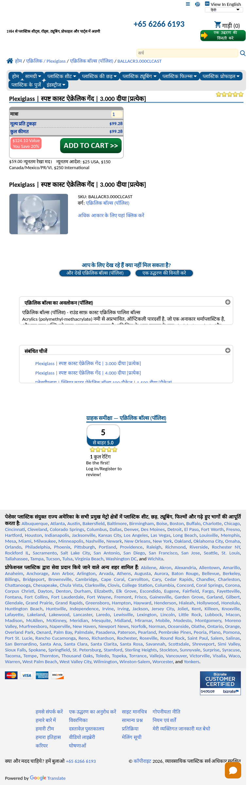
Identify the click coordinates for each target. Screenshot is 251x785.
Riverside (199, 547)
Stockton (168, 650)
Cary (156, 579)
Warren (12, 662)
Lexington (147, 614)
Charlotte (212, 523)
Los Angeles (136, 535)
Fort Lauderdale (67, 597)
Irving (123, 609)
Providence (131, 547)
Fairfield (191, 591)
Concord (185, 585)
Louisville (208, 535)
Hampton (121, 603)
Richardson (103, 638)
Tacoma (12, 656)
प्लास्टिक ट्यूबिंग (139, 76)
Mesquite (101, 620)
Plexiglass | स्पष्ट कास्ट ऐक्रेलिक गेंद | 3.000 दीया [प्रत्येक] (88, 363)
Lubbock (213, 614)
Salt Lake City (75, 553)
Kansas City (109, 535)
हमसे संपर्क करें (49, 712)
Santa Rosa (131, 644)
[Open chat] (233, 770)
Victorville (200, 656)
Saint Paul (198, 638)
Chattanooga (17, 585)
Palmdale (84, 632)
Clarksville (95, 585)
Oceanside (178, 626)
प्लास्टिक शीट (61, 76)
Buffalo (193, 523)
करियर (42, 746)
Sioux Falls (15, 650)
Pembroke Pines (175, 632)
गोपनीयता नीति (166, 712)
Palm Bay (63, 632)
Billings (12, 579)
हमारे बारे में (46, 720)
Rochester (127, 638)
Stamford (113, 650)
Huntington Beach (23, 609)
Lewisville (123, 614)
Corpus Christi (19, 591)
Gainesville (160, 597)
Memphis (230, 535)
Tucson (53, 559)
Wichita (155, 559)
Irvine (108, 609)
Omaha (232, 541)
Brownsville (60, 579)
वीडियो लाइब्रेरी (82, 737)
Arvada (106, 573)
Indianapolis (57, 535)
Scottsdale (178, 644)
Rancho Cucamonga (55, 638)
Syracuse (231, 650)
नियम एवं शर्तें (164, 720)
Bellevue (210, 573)
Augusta (142, 573)
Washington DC (121, 559)
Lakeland (36, 614)
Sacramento (45, 553)
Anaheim (14, 573)
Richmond (175, 547)
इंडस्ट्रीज (56, 85)
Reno (83, 638)
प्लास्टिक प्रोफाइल (221, 76)
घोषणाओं (77, 746)
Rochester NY (226, 547)
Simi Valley (229, 644)
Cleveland (37, 529)
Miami (25, 541)
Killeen (211, 609)
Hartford (13, 535)
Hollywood (208, 603)
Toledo (102, 656)
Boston (177, 523)
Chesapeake (45, 585)
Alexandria (185, 567)
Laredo (103, 614)
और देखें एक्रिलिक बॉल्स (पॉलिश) (95, 273)
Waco (234, 656)
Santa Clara (75, 644)
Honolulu (230, 603)
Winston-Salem (134, 662)
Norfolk (138, 626)
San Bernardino (21, 644)
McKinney (56, 620)
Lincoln (167, 614)
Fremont (123, 597)
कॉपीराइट (142, 761)
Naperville (60, 626)
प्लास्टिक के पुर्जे (26, 85)
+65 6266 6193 (159, 24)
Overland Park (19, 632)
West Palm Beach (40, 662)
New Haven (84, 626)
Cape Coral (112, 579)
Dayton (45, 591)
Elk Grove (126, 591)
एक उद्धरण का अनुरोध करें (92, 712)
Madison (14, 620)
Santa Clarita (104, 644)
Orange (232, 626)
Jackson (140, 609)
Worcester (162, 662)
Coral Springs (209, 585)
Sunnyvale (190, 650)
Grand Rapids (69, 603)
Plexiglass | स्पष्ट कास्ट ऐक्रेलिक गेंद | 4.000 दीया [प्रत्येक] (88, 373)
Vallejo (156, 656)
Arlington (86, 573)
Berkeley (231, 573)
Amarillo (231, 567)
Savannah (155, 644)
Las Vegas (160, 535)
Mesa (10, 541)
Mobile (163, 620)
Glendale (14, 603)
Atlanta (57, 523)
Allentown (209, 567)
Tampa (36, 559)
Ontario (215, 626)
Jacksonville (83, 535)
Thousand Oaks (77, 656)
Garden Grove (189, 597)
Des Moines (153, 529)
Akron (165, 567)
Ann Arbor (62, 573)
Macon (233, 614)
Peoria (200, 632)
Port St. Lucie (18, 638)
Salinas (233, 638)
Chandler (205, 579)
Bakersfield (94, 523)
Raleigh (153, 547)
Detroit (174, 529)
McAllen (34, 620)
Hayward (142, 603)
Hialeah (186, 603)
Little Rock (190, 614)
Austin (73, 523)
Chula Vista (71, 585)
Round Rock (172, 638)
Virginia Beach (89, 559)
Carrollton (138, 579)
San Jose (190, 553)
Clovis (114, 585)
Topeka (119, 656)
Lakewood (59, 614)
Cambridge (86, 579)
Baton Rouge (185, 573)
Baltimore (117, 523)
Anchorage (37, 573)
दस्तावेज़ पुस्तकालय (86, 729)
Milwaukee (45, 541)
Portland (107, 547)
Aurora (161, 573)
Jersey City (163, 609)
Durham (83, 591)
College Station (137, 585)
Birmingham (141, 523)
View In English (223, 4)
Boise (161, 523)
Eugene (171, 591)
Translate (48, 778)
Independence (84, 609)
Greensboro (97, 603)
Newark (114, 541)
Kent (196, 609)
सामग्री (33, 76)
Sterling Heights (141, 650)
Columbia (164, 585)
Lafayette (14, 614)
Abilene (148, 567)
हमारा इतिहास (48, 737)
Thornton (49, 656)
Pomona (231, 632)
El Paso (191, 529)
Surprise (211, 650)
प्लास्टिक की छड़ (99, 76)
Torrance (138, 656)
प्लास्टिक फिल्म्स (179, 76)
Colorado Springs (67, 529)
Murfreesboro (33, 626)
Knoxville (231, 609)
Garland (215, 597)
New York (162, 541)
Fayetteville (228, 591)
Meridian (79, 620)
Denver (131, 529)
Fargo (207, 591)
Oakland (182, 541)
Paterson (126, 632)
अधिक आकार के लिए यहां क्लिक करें (111, 215)
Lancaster (82, 614)
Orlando (13, 547)
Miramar (143, 620)
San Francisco (163, 553)
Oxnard (43, 632)
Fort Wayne (99, 597)
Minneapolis (70, 541)
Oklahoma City (208, 541)
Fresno (233, 529)
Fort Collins (36, 597)
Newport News (113, 626)
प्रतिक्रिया (130, 729)
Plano (214, 632)
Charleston (229, 579)
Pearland (147, 632)
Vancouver (176, 656)
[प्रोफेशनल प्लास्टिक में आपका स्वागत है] (62, 24)
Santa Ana (50, 644)
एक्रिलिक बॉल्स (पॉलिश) (107, 203)
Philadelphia (37, 547)
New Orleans (137, 541)
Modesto (183, 620)
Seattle (210, 553)
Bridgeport (33, 579)
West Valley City (75, 662)
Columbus (97, 529)
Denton (63, 591)
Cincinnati (15, 529)
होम (15, 76)
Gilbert (233, 597)
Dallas (115, 529)
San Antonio (107, 553)
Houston (33, 535)
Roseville (148, 638)
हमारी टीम (45, 729)
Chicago (232, 523)
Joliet (182, 609)
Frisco (140, 597)
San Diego (134, 553)
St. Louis (231, 553)
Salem (217, 638)
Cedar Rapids (178, 579)
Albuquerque (35, 523)
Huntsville (56, 609)
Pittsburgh (84, 547)
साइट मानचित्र (134, 712)
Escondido (150, 591)
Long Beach (185, 535)
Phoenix (62, 547)
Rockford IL (17, 553)
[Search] (187, 53)
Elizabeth (103, 591)
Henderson (165, 603)
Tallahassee (16, 559)
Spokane (37, 650)
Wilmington (105, 662)
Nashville (95, 541)
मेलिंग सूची (131, 737)
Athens (124, 573)
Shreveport (203, 644)
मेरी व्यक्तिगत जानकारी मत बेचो (181, 729)
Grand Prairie (39, 603)
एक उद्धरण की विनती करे (164, 273)
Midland (122, 620)
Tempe (30, 656)
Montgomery (208, 620)
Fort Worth (212, 529)
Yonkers (191, 662)
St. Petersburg (87, 650)
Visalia (219, 656)
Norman (157, 626)
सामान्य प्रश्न (132, 720)
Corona (232, 585)
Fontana (13, 597)
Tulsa (67, 559)
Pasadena (105, 632)
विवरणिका (78, 720)
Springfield (59, 650)
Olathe (198, 626)
